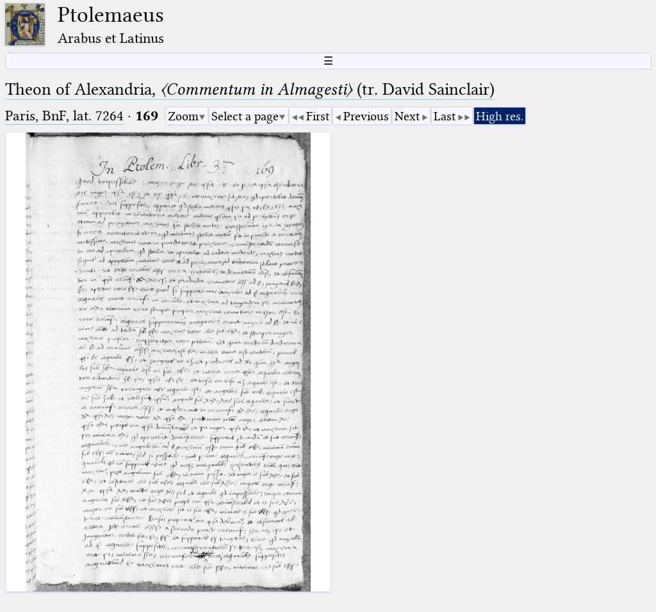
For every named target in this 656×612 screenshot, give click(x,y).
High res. (499, 116)
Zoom (183, 116)
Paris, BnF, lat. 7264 (64, 115)
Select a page (245, 116)
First (317, 116)
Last (444, 116)
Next (407, 116)
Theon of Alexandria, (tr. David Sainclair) (250, 89)
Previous (366, 116)
